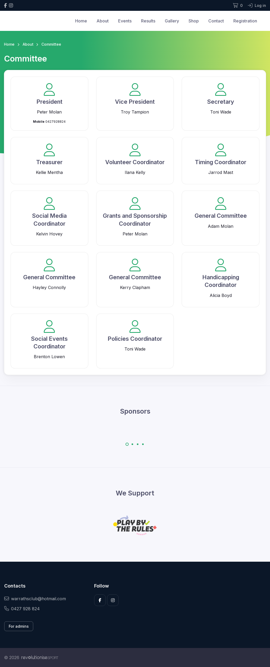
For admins (19, 626)
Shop (194, 20)
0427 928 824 (22, 608)
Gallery (172, 20)
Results (148, 20)
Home (81, 20)
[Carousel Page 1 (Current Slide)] (127, 444)
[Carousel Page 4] (142, 444)
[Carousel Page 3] (137, 444)
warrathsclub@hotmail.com (35, 598)
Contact (216, 20)
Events (125, 20)
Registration (245, 20)
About (103, 20)
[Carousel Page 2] (132, 444)
